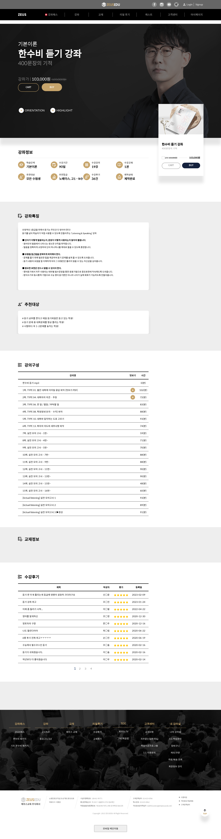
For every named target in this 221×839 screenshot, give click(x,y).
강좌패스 (53, 14)
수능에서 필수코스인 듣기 (35, 645)
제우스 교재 (71, 732)
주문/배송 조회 (175, 759)
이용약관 (184, 797)
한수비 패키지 (19, 739)
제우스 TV (123, 731)
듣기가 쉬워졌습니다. (33, 652)
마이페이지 (197, 14)
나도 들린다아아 (30, 630)
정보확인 (111, 802)
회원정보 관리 (175, 766)
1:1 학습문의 (175, 739)
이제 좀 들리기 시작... (33, 609)
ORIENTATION (35, 110)
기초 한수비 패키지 (20, 745)
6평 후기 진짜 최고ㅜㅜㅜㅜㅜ (37, 638)
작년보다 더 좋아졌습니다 (35, 659)
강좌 (76, 14)
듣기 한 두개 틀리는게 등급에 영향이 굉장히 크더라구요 (49, 594)
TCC (123, 723)
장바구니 (175, 745)
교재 (100, 14)
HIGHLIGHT (64, 110)
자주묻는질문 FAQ (149, 739)
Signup (199, 4)
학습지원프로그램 (149, 745)
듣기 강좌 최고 (29, 602)
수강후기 (97, 732)
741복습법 (123, 738)
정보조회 (120, 805)
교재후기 (97, 739)
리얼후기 (97, 723)
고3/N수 (46, 732)
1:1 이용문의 (149, 752)
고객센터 (172, 14)
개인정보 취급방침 (187, 801)
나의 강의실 (175, 732)
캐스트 (148, 14)
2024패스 (20, 732)
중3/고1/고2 (46, 739)
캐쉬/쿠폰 (175, 752)
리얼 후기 (125, 14)
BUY (52, 87)
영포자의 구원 (29, 623)
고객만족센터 (185, 804)
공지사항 (149, 732)
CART (28, 87)
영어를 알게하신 (30, 616)
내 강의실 (175, 723)
